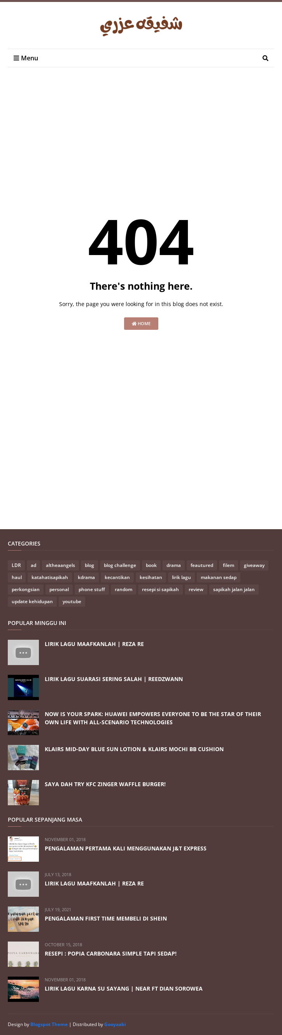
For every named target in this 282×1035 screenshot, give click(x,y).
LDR (16, 565)
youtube (72, 601)
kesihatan (151, 577)
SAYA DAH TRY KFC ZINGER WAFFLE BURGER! (105, 784)
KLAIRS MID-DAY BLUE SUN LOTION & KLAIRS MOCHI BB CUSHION (134, 749)
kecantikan (117, 577)
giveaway (254, 565)
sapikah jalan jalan (234, 589)
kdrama (86, 577)
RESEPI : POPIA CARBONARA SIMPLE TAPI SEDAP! (111, 953)
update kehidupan (32, 601)
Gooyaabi (115, 1024)
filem (228, 565)
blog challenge (120, 565)
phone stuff (92, 589)
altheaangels (60, 565)
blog (89, 565)
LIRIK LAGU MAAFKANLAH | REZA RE (94, 644)
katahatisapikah (50, 577)
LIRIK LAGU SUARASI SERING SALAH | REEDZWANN (114, 679)
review (196, 589)
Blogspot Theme (49, 1024)
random (123, 589)
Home (141, 323)
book (151, 565)
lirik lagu (181, 577)
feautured (202, 565)
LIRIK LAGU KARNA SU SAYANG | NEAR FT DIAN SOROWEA (124, 988)
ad (33, 565)
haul (17, 577)
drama (173, 565)
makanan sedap (218, 577)
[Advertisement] (145, 137)
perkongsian (26, 589)
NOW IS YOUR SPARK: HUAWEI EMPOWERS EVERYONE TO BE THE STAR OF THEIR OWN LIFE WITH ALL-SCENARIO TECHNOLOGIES (153, 718)
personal (59, 589)
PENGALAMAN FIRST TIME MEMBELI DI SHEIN (106, 918)
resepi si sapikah (160, 589)
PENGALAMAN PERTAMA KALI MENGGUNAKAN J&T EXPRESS (126, 848)
